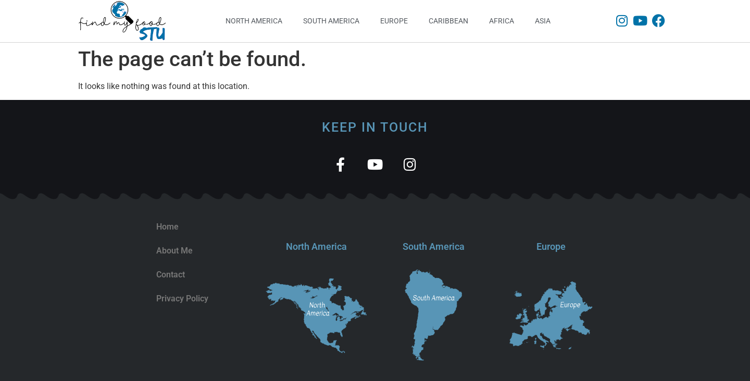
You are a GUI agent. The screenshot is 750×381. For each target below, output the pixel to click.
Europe (394, 21)
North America (254, 21)
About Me (174, 251)
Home (167, 227)
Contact (170, 275)
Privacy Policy (182, 298)
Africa (501, 21)
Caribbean (448, 21)
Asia (543, 21)
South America (331, 21)
